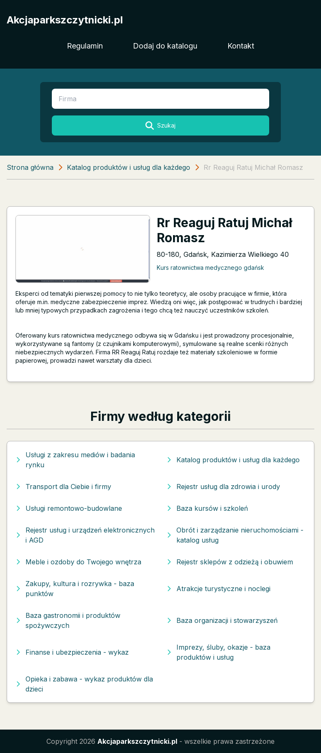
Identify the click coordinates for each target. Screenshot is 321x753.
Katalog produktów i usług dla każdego (128, 167)
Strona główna (30, 167)
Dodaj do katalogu (165, 45)
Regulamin (85, 45)
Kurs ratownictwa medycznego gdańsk (210, 267)
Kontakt (240, 45)
